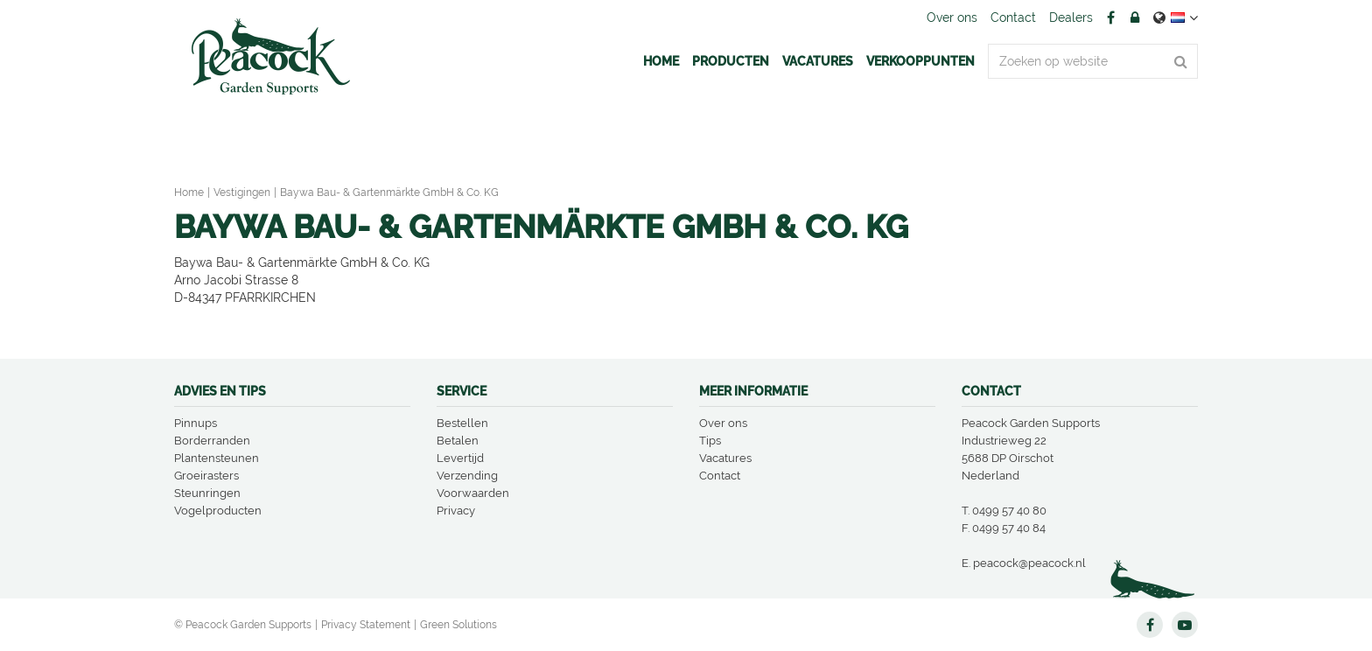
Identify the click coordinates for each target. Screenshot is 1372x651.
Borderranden (212, 440)
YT (1185, 625)
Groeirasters (206, 475)
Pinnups (195, 423)
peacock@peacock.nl (1029, 563)
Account (1135, 17)
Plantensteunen (216, 458)
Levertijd (460, 458)
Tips (710, 440)
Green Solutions (458, 625)
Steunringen (207, 493)
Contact (719, 475)
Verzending (467, 475)
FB (1110, 17)
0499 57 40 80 (1009, 510)
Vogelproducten (218, 510)
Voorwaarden (473, 493)
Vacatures (725, 458)
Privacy (456, 510)
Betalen (458, 440)
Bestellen (462, 423)
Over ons (723, 423)
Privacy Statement (365, 625)
